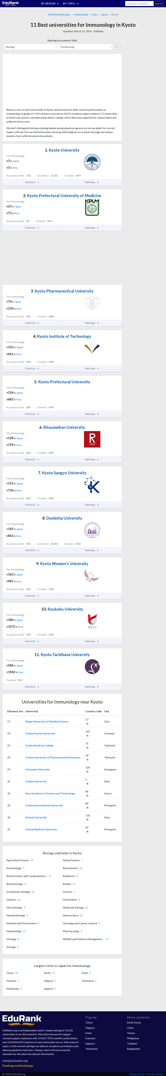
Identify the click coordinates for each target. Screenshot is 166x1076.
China (130, 1027)
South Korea (134, 1022)
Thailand (132, 1043)
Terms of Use (136, 1074)
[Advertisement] (31, 82)
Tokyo (89, 1022)
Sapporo (90, 1043)
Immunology (81, 14)
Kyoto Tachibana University (62, 654)
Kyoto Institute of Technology (62, 336)
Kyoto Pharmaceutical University (62, 291)
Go (116, 46)
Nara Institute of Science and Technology (50, 793)
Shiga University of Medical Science (46, 721)
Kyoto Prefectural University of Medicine (62, 195)
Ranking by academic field (62, 40)
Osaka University (36, 781)
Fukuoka (90, 1038)
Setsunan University (37, 769)
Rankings (92, 182)
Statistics (32, 182)
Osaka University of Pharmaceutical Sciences (53, 757)
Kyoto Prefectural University (62, 381)
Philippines (133, 1038)
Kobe (88, 1032)
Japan (104, 14)
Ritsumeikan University (62, 427)
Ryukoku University (62, 609)
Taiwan (131, 1032)
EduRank (98, 31)
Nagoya (89, 1027)
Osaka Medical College (39, 745)
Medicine (53, 14)
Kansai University (36, 817)
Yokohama (91, 1048)
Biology (65, 14)
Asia (94, 14)
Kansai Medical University (41, 829)
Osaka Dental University (40, 733)
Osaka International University (44, 805)
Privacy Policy (155, 1074)
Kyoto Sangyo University (62, 472)
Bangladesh (133, 1048)
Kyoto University (62, 150)
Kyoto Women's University (62, 563)
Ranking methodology (17, 1065)
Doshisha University (62, 518)
